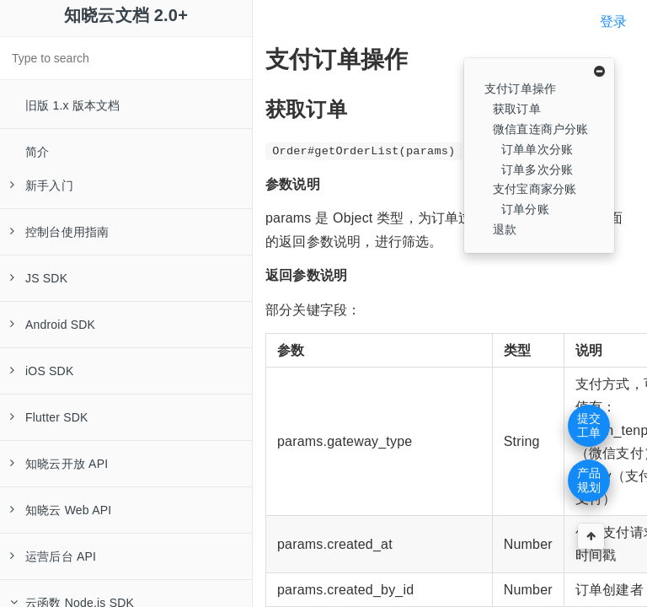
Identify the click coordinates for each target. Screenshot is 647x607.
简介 (37, 151)
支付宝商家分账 (534, 189)
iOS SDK (41, 371)
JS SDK (38, 278)
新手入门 (41, 185)
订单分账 (525, 209)
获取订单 (517, 108)
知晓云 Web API (60, 510)
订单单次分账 (537, 149)
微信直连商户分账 (541, 129)
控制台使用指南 (59, 232)
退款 (504, 229)
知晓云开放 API (59, 463)
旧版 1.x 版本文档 (72, 105)
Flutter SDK (49, 417)
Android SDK (52, 324)
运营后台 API (53, 556)
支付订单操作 (520, 88)
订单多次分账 (537, 169)
